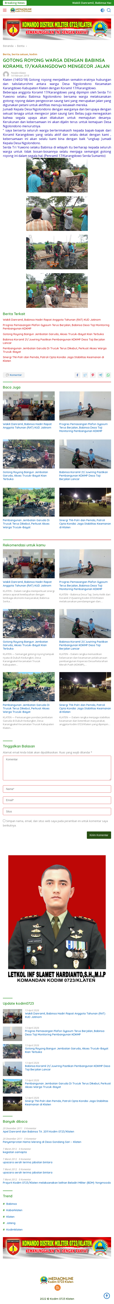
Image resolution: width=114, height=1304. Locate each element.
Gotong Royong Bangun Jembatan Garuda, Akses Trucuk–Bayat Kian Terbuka (53, 334)
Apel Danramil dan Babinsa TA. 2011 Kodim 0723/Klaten (38, 1131)
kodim (33, 54)
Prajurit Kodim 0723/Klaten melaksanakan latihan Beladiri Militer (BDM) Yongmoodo (57, 1182)
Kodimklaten (14, 1229)
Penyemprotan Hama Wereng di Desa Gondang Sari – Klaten (42, 1142)
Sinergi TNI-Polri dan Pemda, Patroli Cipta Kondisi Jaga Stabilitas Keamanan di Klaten (53, 358)
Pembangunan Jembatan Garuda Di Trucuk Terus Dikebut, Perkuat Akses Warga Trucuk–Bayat (54, 350)
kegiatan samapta (15, 1152)
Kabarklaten (14, 1210)
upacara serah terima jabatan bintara (27, 1162)
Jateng (10, 1223)
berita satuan (20, 54)
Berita (6, 54)
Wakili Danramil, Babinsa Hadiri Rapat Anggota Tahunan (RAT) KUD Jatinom (52, 319)
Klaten (10, 1216)
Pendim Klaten (18, 73)
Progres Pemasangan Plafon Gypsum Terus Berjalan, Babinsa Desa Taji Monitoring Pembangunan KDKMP (56, 326)
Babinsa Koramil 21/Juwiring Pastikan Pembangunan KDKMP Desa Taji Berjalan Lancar (54, 341)
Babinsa (11, 1204)
